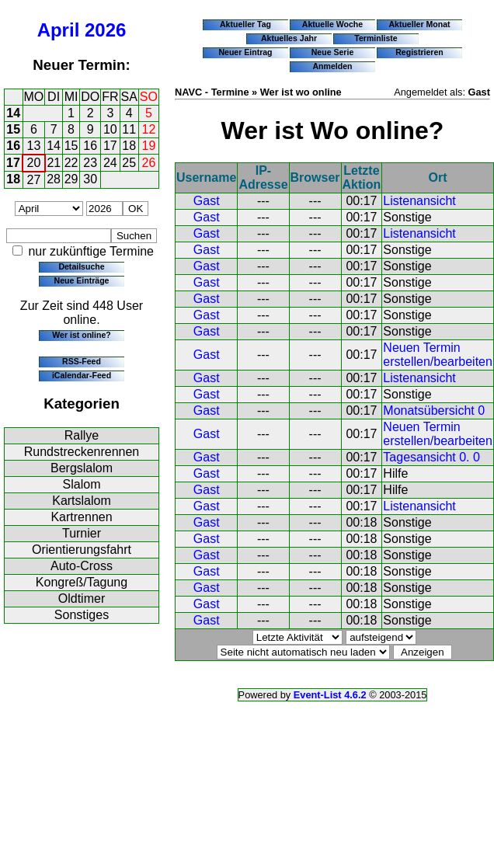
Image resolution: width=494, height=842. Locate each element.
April (58, 29)
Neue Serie (332, 52)
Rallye (81, 435)
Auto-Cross (81, 565)
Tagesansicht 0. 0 (431, 457)
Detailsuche (81, 266)
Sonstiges (81, 614)
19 (149, 145)
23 (90, 162)
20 (34, 162)
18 (129, 145)
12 (149, 129)
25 (129, 162)
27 (34, 179)
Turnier (81, 533)
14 (13, 113)
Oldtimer (81, 598)
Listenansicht (419, 200)
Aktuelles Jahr (289, 38)
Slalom (82, 484)
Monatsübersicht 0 (434, 410)
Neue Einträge (82, 280)
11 (129, 129)
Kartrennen (81, 517)
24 (110, 162)
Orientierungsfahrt (81, 549)
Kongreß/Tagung (81, 582)
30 (90, 179)
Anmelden (333, 66)
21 (54, 162)
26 (149, 162)
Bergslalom (81, 468)
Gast (206, 200)
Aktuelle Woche (332, 24)
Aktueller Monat (419, 24)
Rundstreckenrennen (82, 451)
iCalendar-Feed (81, 375)
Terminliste (375, 38)
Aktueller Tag (245, 24)
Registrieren (419, 52)
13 (34, 145)
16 (13, 145)
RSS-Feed (81, 361)
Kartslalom (81, 500)
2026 (105, 29)
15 (13, 129)
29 (71, 179)
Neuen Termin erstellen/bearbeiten (437, 354)
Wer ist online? (81, 334)
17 (110, 145)
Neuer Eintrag (245, 52)
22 (71, 162)
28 (54, 179)
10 (110, 129)
